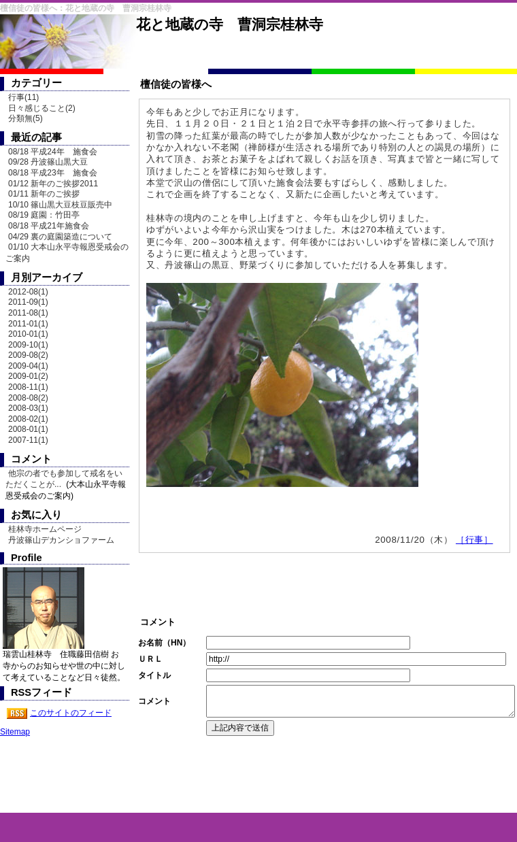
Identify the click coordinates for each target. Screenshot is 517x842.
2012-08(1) (28, 292)
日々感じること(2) (42, 108)
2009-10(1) (28, 345)
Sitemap (15, 732)
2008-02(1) (28, 419)
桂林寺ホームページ (45, 529)
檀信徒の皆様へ (176, 84)
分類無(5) (25, 118)
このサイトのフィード (71, 713)
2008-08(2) (28, 398)
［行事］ (474, 540)
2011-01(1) (28, 324)
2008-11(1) (28, 387)
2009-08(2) (28, 355)
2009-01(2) (28, 376)
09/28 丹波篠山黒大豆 (48, 162)
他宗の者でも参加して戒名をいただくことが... (63, 479)
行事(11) (23, 97)
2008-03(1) (28, 408)
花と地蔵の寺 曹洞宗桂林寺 (229, 24)
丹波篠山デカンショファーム (61, 540)
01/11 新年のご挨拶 (44, 194)
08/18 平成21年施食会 (48, 226)
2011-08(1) (28, 313)
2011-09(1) (28, 302)
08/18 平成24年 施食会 (52, 151)
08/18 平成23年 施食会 (52, 173)
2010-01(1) (28, 334)
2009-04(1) (28, 366)
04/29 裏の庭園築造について (60, 236)
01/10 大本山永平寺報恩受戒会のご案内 (67, 252)
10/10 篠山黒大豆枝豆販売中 (60, 204)
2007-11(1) (28, 440)
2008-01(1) (28, 429)
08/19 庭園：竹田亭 (44, 215)
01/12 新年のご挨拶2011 (53, 183)
